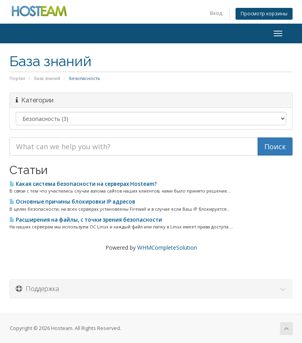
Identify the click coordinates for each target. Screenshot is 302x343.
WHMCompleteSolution (167, 247)
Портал (17, 78)
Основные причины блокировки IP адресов (72, 201)
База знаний (47, 78)
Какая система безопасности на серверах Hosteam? (83, 183)
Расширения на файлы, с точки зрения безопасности (85, 219)
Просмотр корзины (264, 13)
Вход (216, 13)
